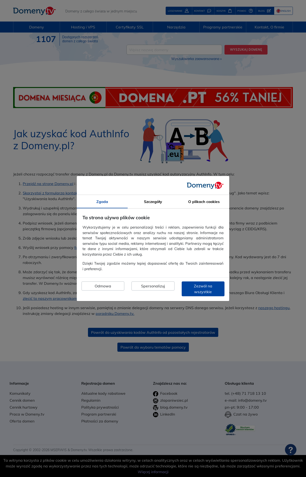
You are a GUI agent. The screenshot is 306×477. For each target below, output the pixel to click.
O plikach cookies (204, 201)
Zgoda (102, 201)
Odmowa (103, 286)
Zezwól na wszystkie (203, 289)
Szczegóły (153, 201)
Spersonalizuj (153, 286)
